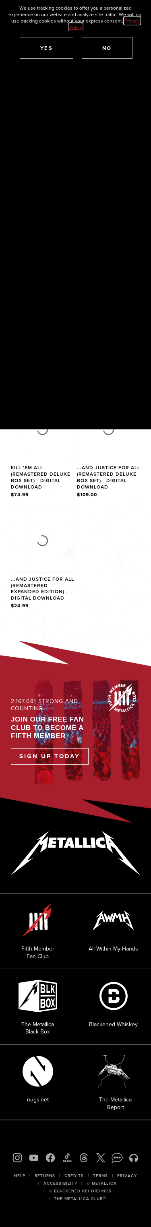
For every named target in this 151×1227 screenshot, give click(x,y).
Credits (74, 1176)
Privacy (127, 1176)
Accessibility (60, 1183)
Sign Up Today (49, 756)
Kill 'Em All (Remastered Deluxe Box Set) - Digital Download (40, 477)
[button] (47, 48)
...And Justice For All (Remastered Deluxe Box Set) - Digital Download (108, 477)
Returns (45, 1176)
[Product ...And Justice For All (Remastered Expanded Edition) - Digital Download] (43, 559)
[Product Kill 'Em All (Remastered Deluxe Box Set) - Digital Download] (43, 448)
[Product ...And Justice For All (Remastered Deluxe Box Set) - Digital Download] (109, 448)
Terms (100, 1176)
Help (19, 1176)
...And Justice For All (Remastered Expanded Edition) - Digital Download (42, 588)
